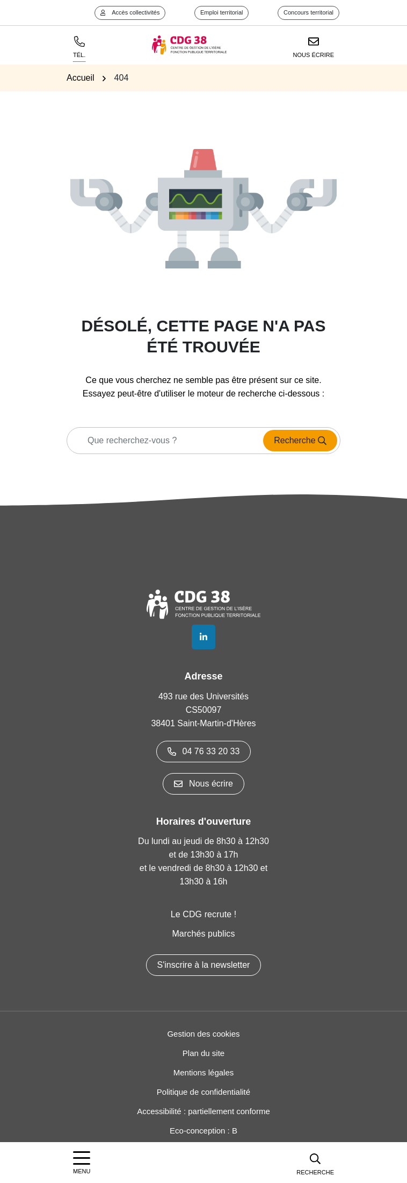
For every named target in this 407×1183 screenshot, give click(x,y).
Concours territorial (308, 12)
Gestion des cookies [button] (203, 1033)
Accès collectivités (130, 12)
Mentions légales (203, 1072)
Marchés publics (203, 933)
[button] (315, 1162)
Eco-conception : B (203, 1130)
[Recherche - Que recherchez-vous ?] (162, 441)
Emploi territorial (221, 12)
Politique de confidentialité (203, 1091)
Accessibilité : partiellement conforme (203, 1111)
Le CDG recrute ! (204, 914)
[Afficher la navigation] (82, 1163)
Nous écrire (203, 783)
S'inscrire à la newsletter (203, 964)
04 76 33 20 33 (204, 751)
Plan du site (203, 1053)
